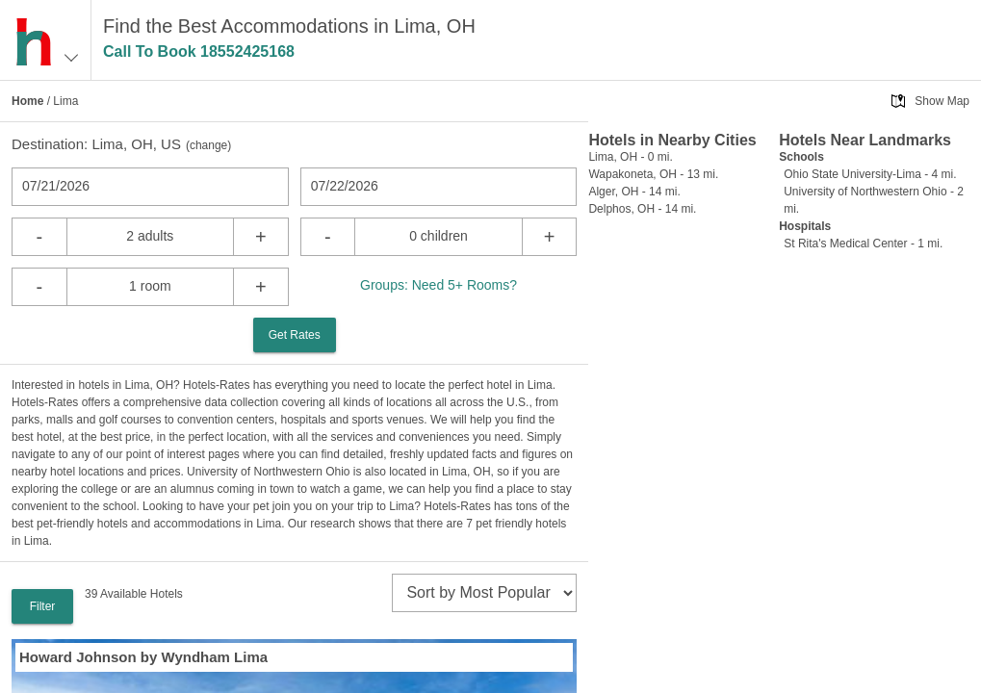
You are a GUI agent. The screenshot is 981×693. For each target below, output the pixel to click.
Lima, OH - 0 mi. (630, 157)
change (208, 145)
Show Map (942, 101)
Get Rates (295, 335)
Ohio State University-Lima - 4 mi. (870, 174)
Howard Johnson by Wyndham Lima (143, 657)
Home (27, 101)
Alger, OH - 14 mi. (634, 191)
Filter (43, 606)
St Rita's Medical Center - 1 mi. (863, 243)
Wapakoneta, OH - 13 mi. (653, 174)
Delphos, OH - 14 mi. (642, 209)
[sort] (484, 593)
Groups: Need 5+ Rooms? (438, 285)
